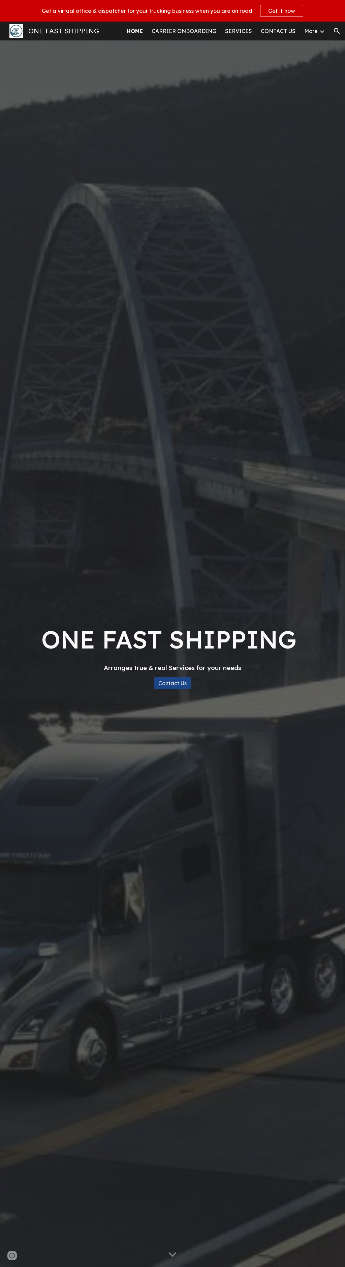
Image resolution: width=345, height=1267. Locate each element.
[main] (172, 647)
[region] (172, 11)
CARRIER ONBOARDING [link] (184, 31)
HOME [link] (135, 31)
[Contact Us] (172, 683)
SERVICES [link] (238, 31)
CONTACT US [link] (278, 31)
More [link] (311, 31)
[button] (337, 31)
